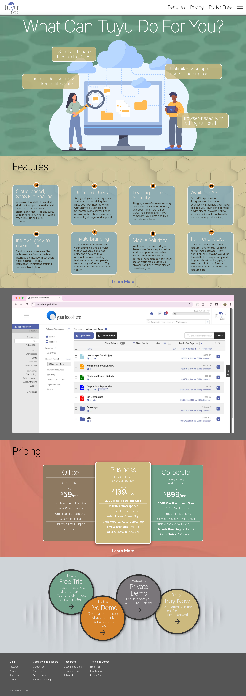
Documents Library (74, 666)
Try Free (13, 679)
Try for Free (220, 7)
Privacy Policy (71, 675)
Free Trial (95, 666)
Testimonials (39, 675)
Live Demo (96, 671)
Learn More (123, 281)
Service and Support (43, 679)
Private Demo (97, 675)
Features (177, 7)
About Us (38, 671)
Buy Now (14, 675)
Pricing (197, 7)
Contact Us (39, 666)
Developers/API (72, 671)
